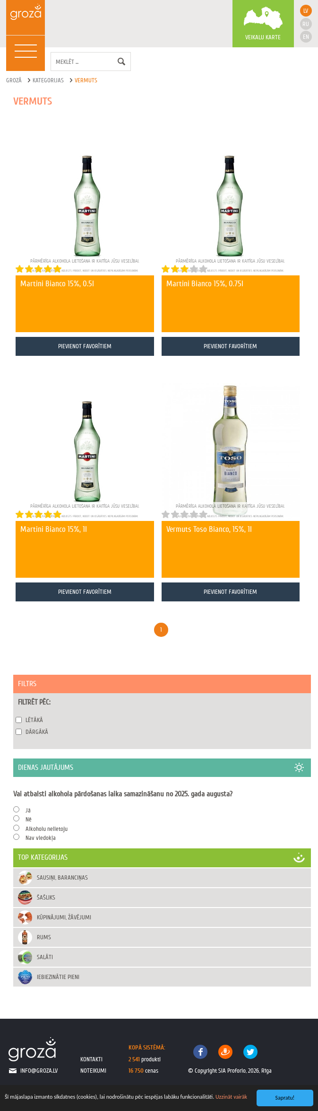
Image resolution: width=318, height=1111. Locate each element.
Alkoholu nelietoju (47, 828)
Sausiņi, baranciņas (62, 877)
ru (305, 23)
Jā (28, 810)
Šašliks (46, 897)
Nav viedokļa (41, 837)
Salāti (45, 957)
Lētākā (34, 719)
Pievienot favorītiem (85, 346)
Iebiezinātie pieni (58, 976)
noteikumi (93, 1070)
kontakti (91, 1059)
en (306, 36)
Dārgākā (37, 731)
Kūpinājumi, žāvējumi (64, 917)
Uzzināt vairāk (231, 1096)
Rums (44, 937)
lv (305, 10)
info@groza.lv (39, 1070)
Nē (29, 819)
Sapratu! (285, 1097)
